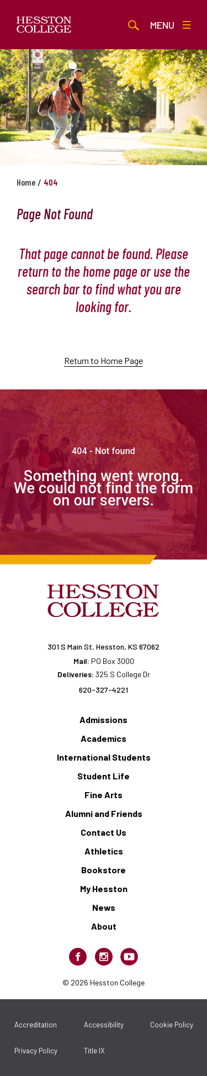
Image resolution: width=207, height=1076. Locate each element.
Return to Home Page (103, 360)
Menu (170, 25)
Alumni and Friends (103, 813)
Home (26, 182)
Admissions (103, 719)
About (103, 926)
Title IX (94, 1050)
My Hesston (104, 888)
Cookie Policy (171, 1024)
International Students (104, 757)
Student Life (103, 776)
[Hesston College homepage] (44, 25)
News (103, 907)
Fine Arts (103, 794)
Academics (103, 738)
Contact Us (103, 832)
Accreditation (35, 1024)
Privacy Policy (35, 1050)
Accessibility (104, 1024)
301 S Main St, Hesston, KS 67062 (103, 646)
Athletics (103, 851)
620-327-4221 (103, 689)
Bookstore (103, 869)
